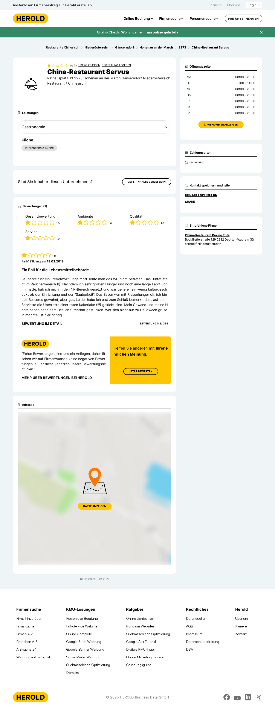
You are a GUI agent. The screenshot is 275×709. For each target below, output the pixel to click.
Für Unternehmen (243, 18)
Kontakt (241, 634)
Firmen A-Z (24, 634)
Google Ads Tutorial (141, 641)
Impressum (194, 634)
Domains (72, 672)
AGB (189, 626)
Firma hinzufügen (29, 618)
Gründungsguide (138, 665)
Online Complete (79, 634)
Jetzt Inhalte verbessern (147, 181)
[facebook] (226, 697)
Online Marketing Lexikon (145, 657)
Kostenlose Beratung (82, 618)
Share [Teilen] (190, 201)
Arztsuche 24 (26, 649)
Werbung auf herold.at (33, 657)
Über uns (233, 5)
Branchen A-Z (27, 641)
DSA (189, 649)
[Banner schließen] (261, 32)
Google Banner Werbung (85, 649)
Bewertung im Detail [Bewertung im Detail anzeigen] (41, 323)
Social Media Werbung (83, 657)
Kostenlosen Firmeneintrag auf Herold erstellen (52, 5)
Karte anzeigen (94, 506)
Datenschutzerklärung (202, 641)
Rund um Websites (140, 626)
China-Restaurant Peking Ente (207, 235)
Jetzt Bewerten (141, 371)
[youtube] (237, 697)
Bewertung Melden (154, 323)
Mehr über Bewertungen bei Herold (56, 378)
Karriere (216, 5)
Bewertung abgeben (116, 65)
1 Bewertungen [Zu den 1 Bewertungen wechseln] (89, 65)
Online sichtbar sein (141, 618)
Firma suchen (26, 626)
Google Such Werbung (83, 641)
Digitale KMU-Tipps (140, 649)
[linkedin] (248, 697)
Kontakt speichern (201, 195)
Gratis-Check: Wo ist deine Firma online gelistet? (137, 32)
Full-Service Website (81, 626)
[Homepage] (30, 18)
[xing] (259, 697)
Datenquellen (196, 618)
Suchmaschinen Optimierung (88, 665)
